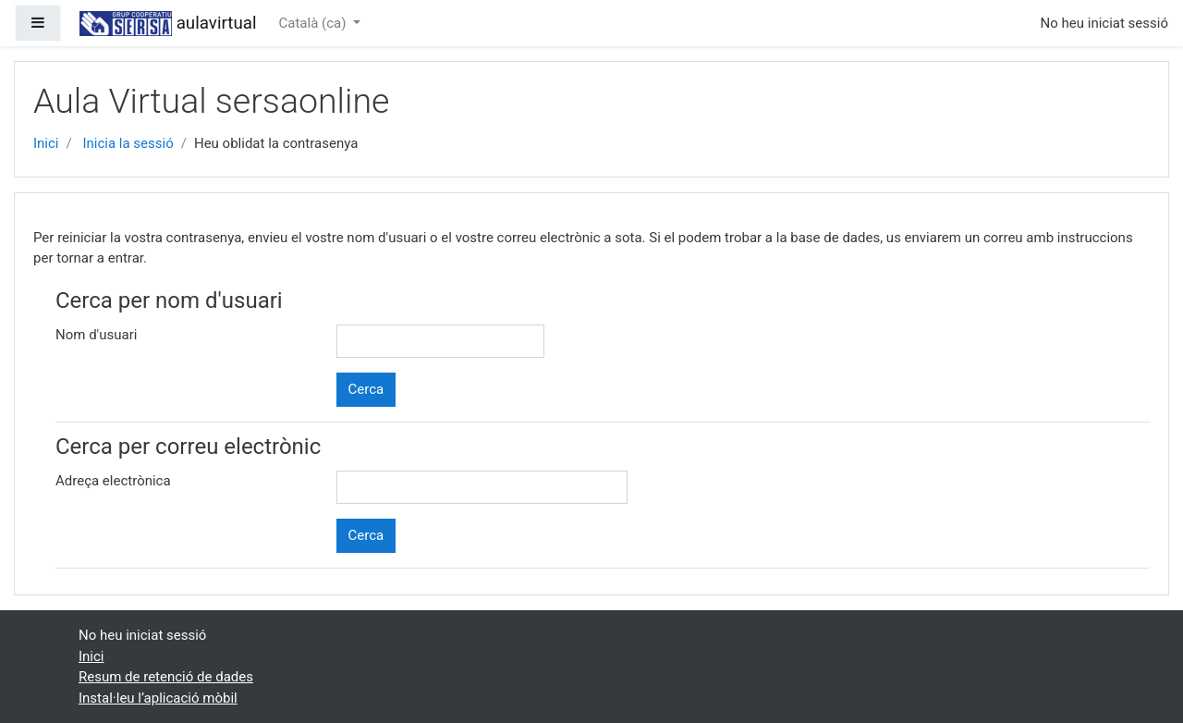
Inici (46, 143)
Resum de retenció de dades (166, 676)
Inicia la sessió (127, 143)
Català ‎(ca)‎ (314, 23)
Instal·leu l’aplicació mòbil (158, 698)
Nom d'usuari (96, 334)
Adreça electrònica (113, 480)
